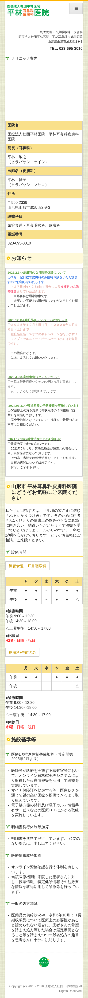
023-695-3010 (71, 49)
